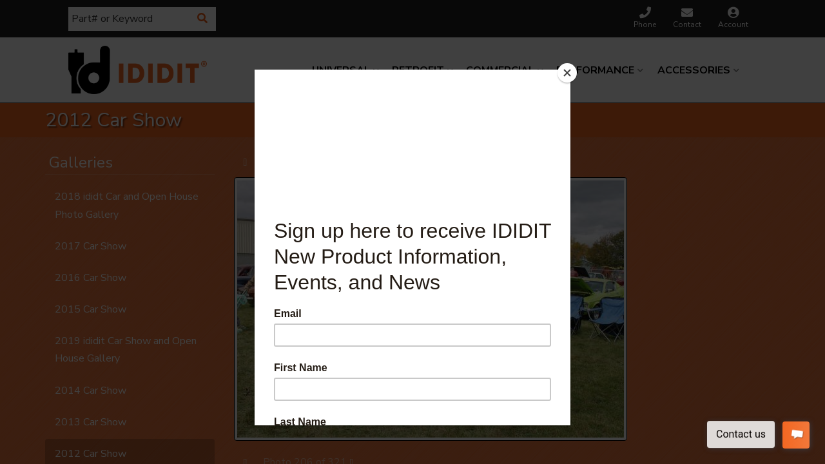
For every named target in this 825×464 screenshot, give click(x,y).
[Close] (567, 72)
